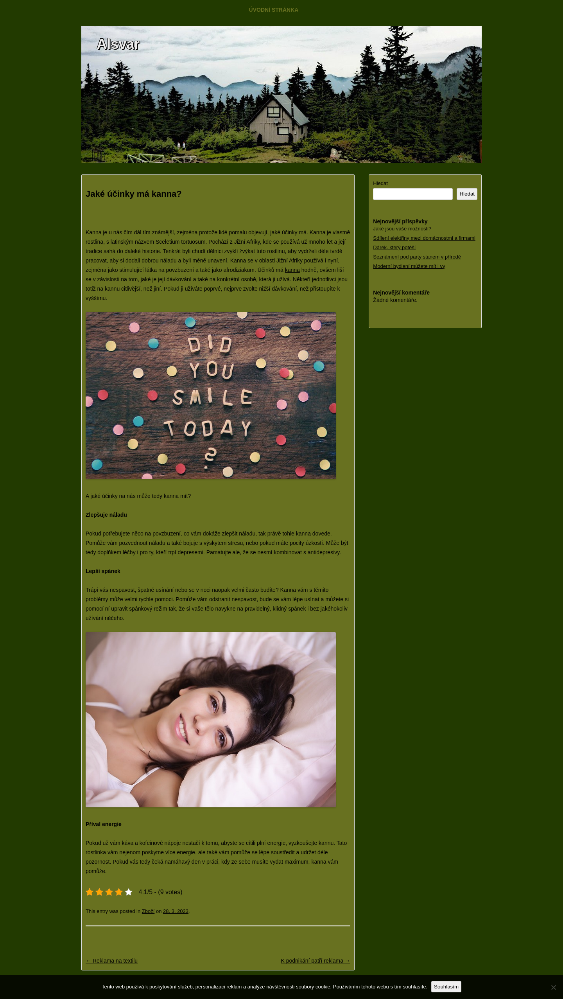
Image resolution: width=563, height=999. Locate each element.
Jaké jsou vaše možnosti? (402, 229)
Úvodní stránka (274, 10)
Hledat (380, 183)
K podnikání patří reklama (315, 961)
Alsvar (118, 44)
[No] (553, 987)
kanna (292, 270)
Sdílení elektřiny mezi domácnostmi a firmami (424, 238)
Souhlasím (446, 987)
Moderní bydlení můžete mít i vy (409, 266)
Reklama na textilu (112, 961)
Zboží (148, 911)
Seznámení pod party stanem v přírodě (417, 257)
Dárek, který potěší (394, 247)
